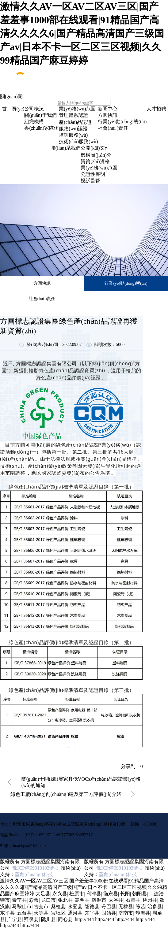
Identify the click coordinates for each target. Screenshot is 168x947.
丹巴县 (108, 906)
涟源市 (99, 900)
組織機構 (34, 121)
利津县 (93, 893)
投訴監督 (90, 180)
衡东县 (110, 893)
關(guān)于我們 (40, 115)
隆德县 (92, 906)
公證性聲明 (93, 174)
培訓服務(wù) (73, 135)
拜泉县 (31, 919)
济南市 (125, 912)
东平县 (7, 912)
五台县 (24, 912)
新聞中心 (107, 108)
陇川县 (48, 919)
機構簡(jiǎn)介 (96, 155)
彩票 (34, 900)
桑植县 (58, 906)
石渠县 (133, 900)
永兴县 (59, 893)
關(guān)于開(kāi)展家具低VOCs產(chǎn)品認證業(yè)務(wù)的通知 (80, 782)
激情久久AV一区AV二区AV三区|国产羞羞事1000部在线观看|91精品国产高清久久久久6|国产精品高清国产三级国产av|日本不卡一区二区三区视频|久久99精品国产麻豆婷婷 (82, 33)
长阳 (125, 893)
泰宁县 (19, 900)
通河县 (75, 912)
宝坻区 (58, 912)
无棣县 (125, 906)
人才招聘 (156, 108)
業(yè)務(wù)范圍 (77, 108)
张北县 (65, 900)
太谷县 (116, 900)
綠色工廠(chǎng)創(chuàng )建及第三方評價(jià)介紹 (65, 794)
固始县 (108, 912)
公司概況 (34, 108)
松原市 (76, 893)
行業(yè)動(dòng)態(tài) (122, 121)
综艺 (140, 906)
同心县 (65, 919)
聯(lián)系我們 (66, 147)
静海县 (143, 912)
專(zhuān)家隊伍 (41, 128)
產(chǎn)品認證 (75, 122)
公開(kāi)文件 (95, 147)
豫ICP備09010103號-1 (34, 868)
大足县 (43, 893)
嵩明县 (82, 900)
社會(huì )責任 (113, 128)
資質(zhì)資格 (95, 161)
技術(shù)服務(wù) (78, 141)
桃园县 (150, 900)
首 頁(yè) (13, 108)
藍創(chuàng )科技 (34, 874)
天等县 (41, 912)
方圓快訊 (107, 115)
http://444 (84, 919)
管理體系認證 (73, 115)
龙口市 (48, 900)
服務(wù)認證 (73, 128)
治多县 (154, 906)
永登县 (75, 906)
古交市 (41, 906)
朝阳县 (139, 893)
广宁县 (14, 919)
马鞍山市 (22, 906)
